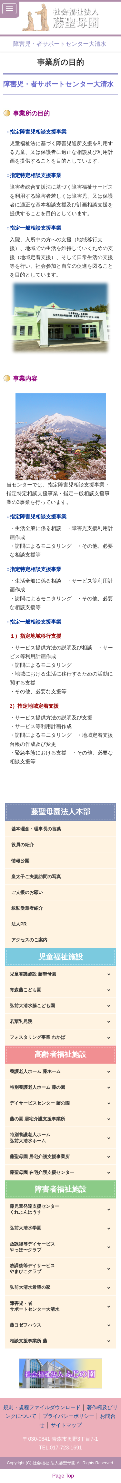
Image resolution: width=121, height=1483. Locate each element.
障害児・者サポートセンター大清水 (34, 1306)
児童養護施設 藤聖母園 (33, 974)
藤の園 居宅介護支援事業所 (37, 1118)
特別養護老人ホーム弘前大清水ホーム (30, 1137)
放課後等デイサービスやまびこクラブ (32, 1268)
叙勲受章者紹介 (27, 908)
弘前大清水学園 (25, 1227)
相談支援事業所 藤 (28, 1340)
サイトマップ (66, 1425)
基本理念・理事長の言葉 (36, 828)
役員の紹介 (22, 844)
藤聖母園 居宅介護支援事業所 (40, 1156)
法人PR (18, 924)
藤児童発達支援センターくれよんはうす (34, 1209)
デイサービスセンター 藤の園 (40, 1103)
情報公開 (20, 860)
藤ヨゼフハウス (25, 1325)
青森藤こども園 (25, 989)
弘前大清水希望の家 (30, 1287)
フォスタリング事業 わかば (37, 1037)
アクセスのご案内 (29, 939)
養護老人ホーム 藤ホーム (35, 1071)
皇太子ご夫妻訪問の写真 (36, 876)
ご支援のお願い (27, 892)
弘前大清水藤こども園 (32, 1005)
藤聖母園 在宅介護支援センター (42, 1172)
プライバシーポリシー (68, 1416)
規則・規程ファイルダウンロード (42, 1407)
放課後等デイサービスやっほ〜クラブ (32, 1246)
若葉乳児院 (21, 1021)
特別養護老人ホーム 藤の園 (37, 1087)
